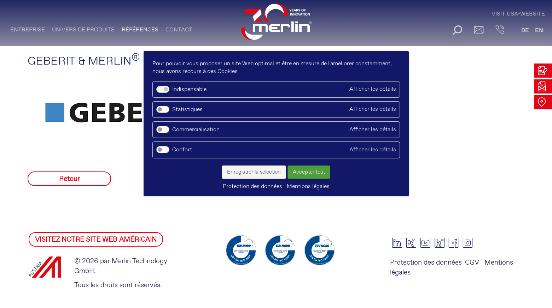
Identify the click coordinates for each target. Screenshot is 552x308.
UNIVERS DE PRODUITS (83, 30)
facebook (454, 243)
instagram (468, 243)
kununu (439, 243)
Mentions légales (308, 186)
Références (140, 30)
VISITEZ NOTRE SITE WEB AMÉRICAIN (96, 239)
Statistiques (187, 109)
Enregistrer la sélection (254, 172)
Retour (69, 179)
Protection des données (426, 262)
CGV (472, 262)
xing (411, 243)
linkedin (397, 243)
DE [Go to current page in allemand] (525, 30)
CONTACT (178, 30)
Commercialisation (196, 129)
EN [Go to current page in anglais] (539, 30)
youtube (425, 243)
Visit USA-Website (518, 14)
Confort (182, 149)
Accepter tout (309, 172)
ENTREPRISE (27, 30)
